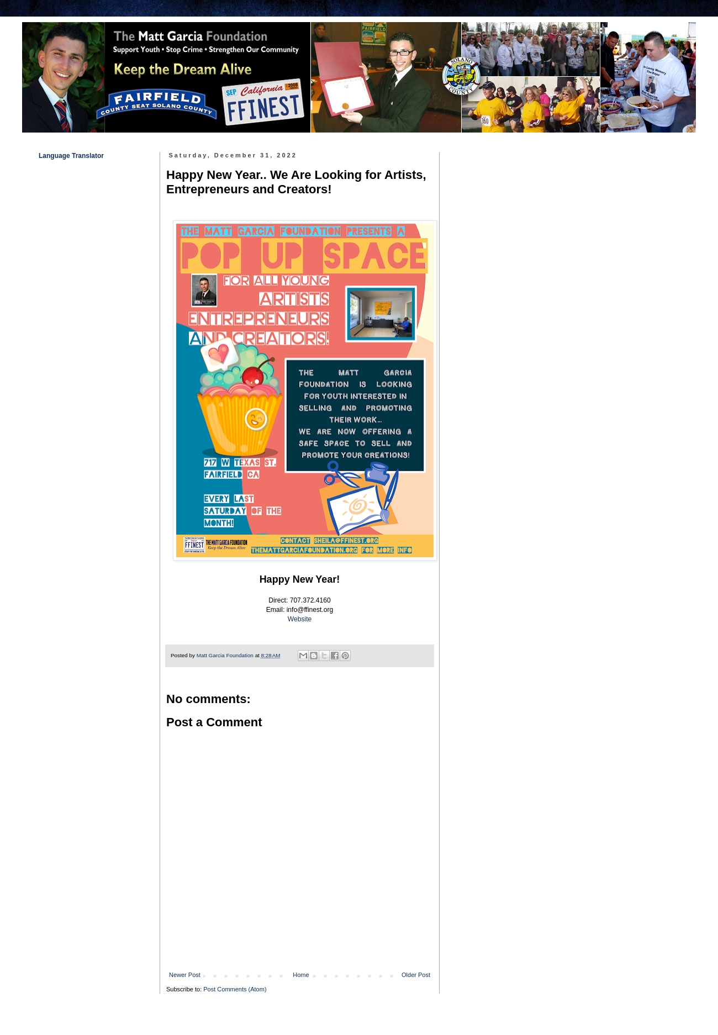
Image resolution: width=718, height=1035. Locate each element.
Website (300, 619)
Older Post (416, 974)
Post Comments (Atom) (234, 989)
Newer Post (184, 974)
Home (301, 974)
